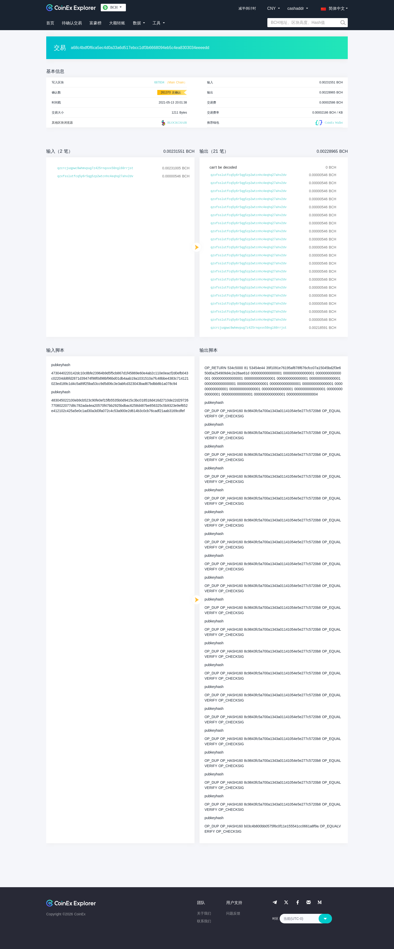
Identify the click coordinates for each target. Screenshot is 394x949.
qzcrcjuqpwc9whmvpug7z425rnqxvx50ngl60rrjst (95, 168)
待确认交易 (72, 23)
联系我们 (204, 921)
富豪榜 (95, 23)
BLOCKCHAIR (173, 123)
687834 (159, 82)
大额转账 (117, 23)
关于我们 (204, 913)
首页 (50, 23)
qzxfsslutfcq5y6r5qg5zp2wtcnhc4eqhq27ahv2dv (95, 176)
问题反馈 (233, 913)
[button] (332, 7)
